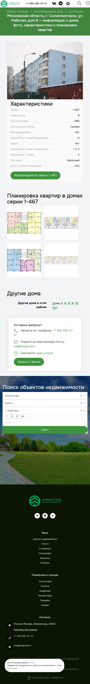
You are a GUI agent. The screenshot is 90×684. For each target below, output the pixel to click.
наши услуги (44, 353)
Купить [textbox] (44, 403)
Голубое (45, 586)
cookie (32, 662)
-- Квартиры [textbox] (44, 410)
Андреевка (45, 591)
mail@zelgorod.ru (24, 346)
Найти (45, 429)
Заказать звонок (28, 362)
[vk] (54, 4)
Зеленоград (45, 581)
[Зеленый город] (10, 3)
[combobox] (45, 395)
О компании (45, 548)
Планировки (45, 553)
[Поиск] (79, 4)
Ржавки (45, 605)
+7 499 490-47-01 (36, 3)
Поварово (45, 600)
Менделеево (45, 595)
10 (76, 303)
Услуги (45, 544)
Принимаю (12, 668)
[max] (68, 4)
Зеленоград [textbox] (44, 395)
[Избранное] (88, 4)
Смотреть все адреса (25, 629)
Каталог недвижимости (45, 539)
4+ (22, 416)
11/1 (55, 308)
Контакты (45, 563)
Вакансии (45, 558)
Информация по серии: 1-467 (35, 175)
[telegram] (61, 4)
